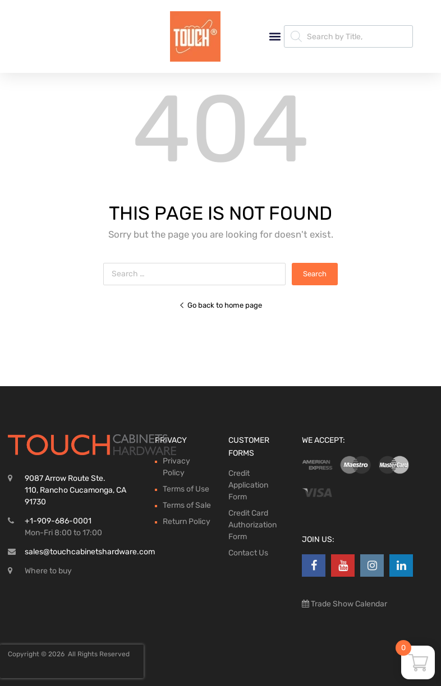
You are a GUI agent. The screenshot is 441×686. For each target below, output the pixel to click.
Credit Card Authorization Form (252, 524)
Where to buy (48, 571)
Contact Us (248, 553)
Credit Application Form (248, 485)
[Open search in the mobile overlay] (348, 36)
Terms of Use (186, 489)
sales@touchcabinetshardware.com (90, 552)
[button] (274, 36)
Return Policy (186, 521)
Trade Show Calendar (348, 604)
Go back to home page (220, 305)
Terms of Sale (187, 505)
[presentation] (72, 661)
